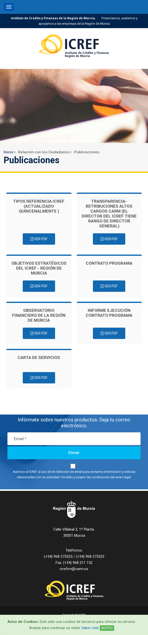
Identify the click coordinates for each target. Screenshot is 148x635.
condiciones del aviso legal (111, 477)
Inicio (10, 152)
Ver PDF (38, 239)
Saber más (90, 628)
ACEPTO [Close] (107, 628)
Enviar (74, 452)
